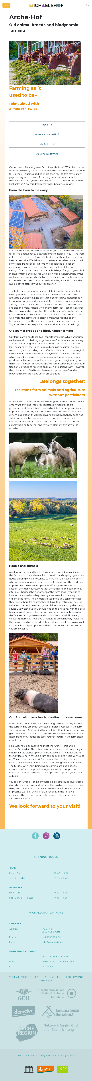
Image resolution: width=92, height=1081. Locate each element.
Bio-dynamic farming (47, 154)
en (83, 5)
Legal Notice (48, 1055)
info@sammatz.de (52, 942)
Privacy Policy (66, 1055)
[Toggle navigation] (6, 5)
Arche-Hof (47, 124)
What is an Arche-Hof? (47, 134)
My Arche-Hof (47, 144)
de (88, 5)
